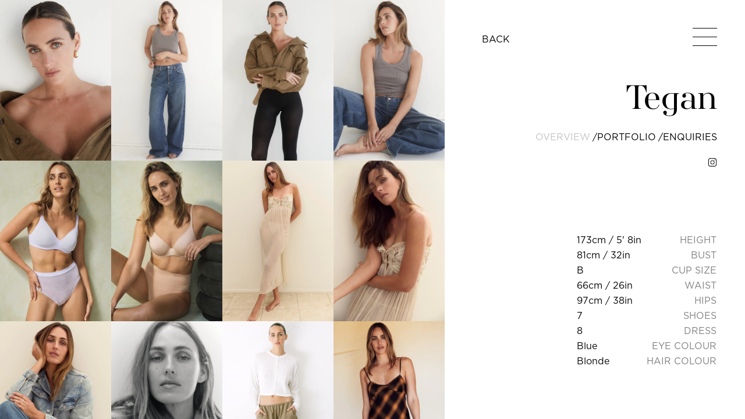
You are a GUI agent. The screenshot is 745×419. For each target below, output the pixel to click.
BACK (496, 39)
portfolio (626, 136)
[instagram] (712, 162)
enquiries (690, 136)
